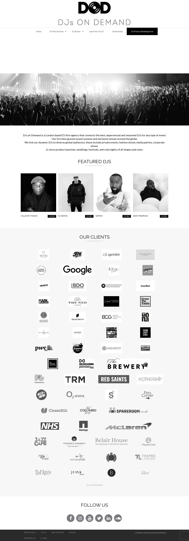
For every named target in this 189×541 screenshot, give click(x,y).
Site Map (72, 532)
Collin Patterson (29, 216)
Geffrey (99, 216)
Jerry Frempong (140, 216)
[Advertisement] (94, 54)
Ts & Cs (43, 532)
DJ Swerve (63, 216)
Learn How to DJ (96, 31)
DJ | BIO (52, 216)
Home (38, 31)
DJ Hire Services (57, 31)
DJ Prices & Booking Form (142, 31)
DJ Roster (76, 31)
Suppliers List (30, 538)
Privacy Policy (30, 532)
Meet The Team (58, 532)
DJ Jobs (44, 538)
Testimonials (117, 31)
